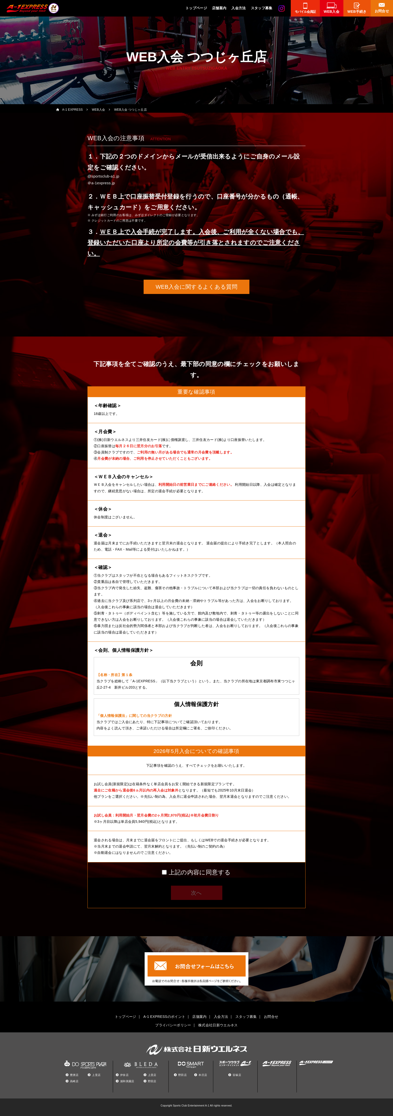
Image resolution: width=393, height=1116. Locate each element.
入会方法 (238, 8)
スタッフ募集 (261, 8)
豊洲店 (74, 1074)
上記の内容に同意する (200, 872)
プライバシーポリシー (173, 1025)
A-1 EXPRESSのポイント (164, 1017)
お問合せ (271, 1017)
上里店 (96, 1074)
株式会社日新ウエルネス (218, 1025)
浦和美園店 (127, 1081)
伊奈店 (124, 1074)
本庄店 (203, 1074)
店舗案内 (219, 8)
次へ (196, 893)
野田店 (152, 1081)
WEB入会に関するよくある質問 (196, 287)
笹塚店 (237, 1074)
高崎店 (74, 1081)
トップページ (196, 8)
